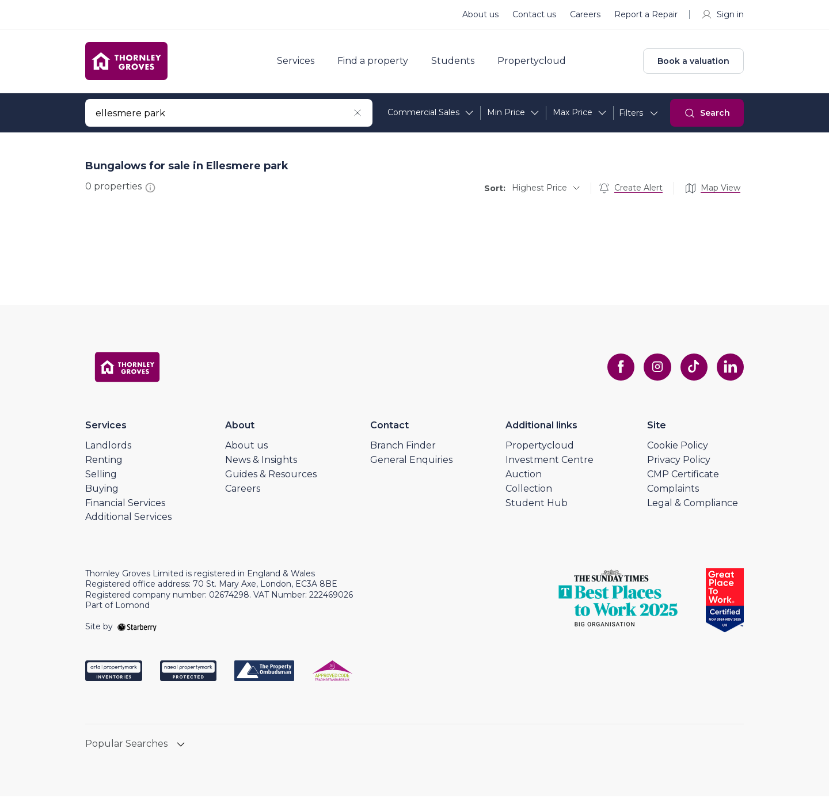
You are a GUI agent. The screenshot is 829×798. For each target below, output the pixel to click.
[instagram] (656, 369)
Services (298, 62)
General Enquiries (411, 461)
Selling (101, 475)
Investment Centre (549, 461)
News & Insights (261, 461)
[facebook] (619, 369)
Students (455, 62)
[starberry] (137, 628)
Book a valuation (693, 62)
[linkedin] (730, 369)
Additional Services (128, 519)
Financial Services (125, 504)
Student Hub (536, 504)
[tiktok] (693, 369)
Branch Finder (403, 447)
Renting (104, 461)
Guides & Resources (271, 475)
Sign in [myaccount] (722, 14)
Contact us (534, 14)
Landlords (108, 447)
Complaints (673, 490)
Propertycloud (534, 62)
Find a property (375, 62)
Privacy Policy (678, 461)
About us (480, 14)
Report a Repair (646, 14)
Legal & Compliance (692, 504)
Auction (523, 475)
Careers (585, 14)
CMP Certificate (683, 475)
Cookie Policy (677, 447)
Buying (102, 490)
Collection (528, 490)
